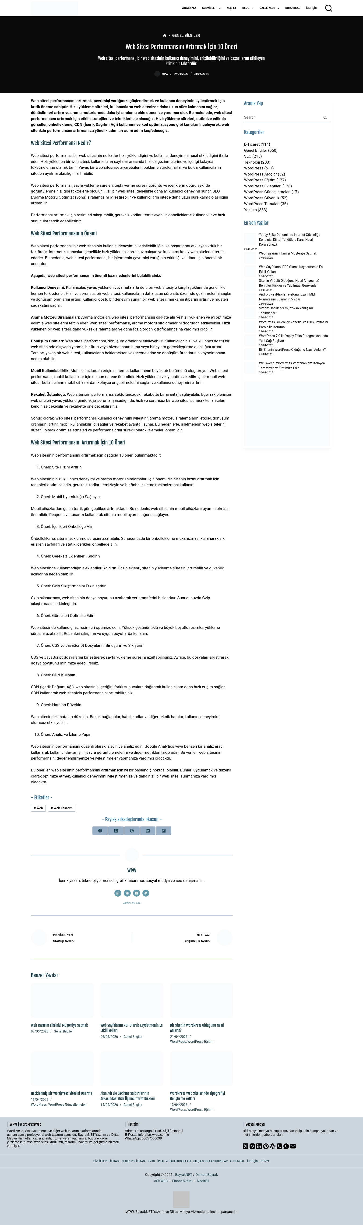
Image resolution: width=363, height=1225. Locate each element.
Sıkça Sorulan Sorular (211, 1161)
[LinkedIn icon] (117, 893)
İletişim (311, 8)
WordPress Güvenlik (261, 198)
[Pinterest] (132, 830)
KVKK (151, 1161)
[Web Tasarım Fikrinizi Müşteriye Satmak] (62, 1000)
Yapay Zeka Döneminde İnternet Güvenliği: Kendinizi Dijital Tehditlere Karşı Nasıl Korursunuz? (289, 239)
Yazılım (250, 209)
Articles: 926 (132, 903)
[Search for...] (282, 117)
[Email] (293, 1146)
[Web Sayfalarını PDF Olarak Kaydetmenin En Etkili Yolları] (132, 1000)
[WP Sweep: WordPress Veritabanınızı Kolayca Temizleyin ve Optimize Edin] (250, 367)
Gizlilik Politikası (106, 1161)
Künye (265, 1161)
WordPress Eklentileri (263, 186)
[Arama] (328, 8)
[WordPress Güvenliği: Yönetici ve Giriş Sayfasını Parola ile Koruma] (250, 326)
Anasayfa (189, 8)
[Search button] (325, 117)
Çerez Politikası (134, 1161)
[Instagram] (252, 1146)
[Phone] (279, 1146)
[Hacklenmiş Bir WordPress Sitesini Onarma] (62, 1068)
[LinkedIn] (147, 830)
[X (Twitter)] (116, 830)
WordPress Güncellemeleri (67, 1104)
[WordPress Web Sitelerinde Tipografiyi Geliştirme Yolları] (201, 1068)
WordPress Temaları (262, 203)
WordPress (178, 1041)
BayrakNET (183, 1175)
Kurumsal (292, 8)
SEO (247, 156)
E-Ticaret (252, 144)
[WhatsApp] (286, 1146)
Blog (249, 8)
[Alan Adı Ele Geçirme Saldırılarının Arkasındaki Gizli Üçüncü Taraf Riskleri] (132, 1068)
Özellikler (271, 8)
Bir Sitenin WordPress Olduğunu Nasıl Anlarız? (292, 349)
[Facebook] (100, 830)
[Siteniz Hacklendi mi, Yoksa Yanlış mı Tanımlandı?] (250, 313)
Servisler (212, 8)
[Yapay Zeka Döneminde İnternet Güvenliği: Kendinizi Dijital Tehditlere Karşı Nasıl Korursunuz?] (250, 239)
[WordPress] (272, 1146)
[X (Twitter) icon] (136, 893)
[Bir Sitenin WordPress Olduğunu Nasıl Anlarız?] (201, 1000)
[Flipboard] (163, 830)
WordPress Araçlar (260, 174)
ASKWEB (161, 1181)
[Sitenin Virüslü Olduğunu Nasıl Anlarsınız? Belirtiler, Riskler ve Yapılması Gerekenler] (250, 285)
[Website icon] (127, 893)
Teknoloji (252, 162)
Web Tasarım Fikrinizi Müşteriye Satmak (59, 1025)
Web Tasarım (62, 808)
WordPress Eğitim (200, 1041)
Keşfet (231, 8)
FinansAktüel (182, 1181)
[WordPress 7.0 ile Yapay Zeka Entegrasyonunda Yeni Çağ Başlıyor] (250, 340)
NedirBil (203, 1181)
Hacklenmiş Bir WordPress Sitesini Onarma (61, 1093)
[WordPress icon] (145, 893)
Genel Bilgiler (63, 1031)
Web (38, 808)
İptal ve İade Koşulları (174, 1161)
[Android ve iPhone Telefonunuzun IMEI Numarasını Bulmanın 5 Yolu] (250, 299)
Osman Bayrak (206, 1175)
